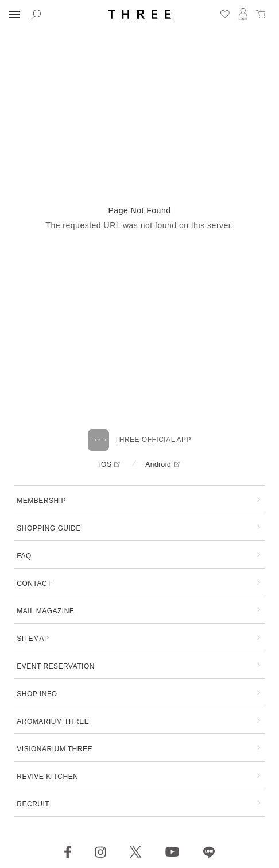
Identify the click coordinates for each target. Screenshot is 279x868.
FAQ (24, 556)
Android (158, 464)
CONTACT (34, 583)
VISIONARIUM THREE (54, 749)
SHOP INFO (37, 694)
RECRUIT (33, 804)
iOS (105, 464)
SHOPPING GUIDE (49, 528)
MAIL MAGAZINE (45, 611)
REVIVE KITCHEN (47, 777)
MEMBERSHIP (41, 501)
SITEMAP (33, 639)
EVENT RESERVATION (56, 666)
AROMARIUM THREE (53, 721)
